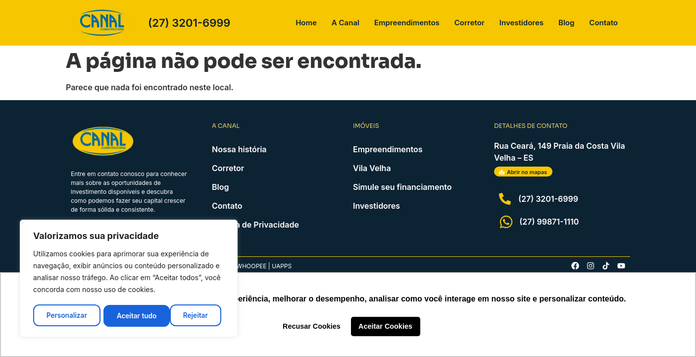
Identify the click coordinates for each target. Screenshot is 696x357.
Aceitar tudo (191, 315)
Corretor (469, 22)
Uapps (282, 266)
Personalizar (66, 315)
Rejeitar (129, 315)
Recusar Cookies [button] (312, 326)
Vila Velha (372, 168)
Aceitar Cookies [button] (385, 326)
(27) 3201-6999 (189, 22)
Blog (566, 22)
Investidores (521, 22)
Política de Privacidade (255, 225)
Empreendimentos (407, 22)
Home (306, 22)
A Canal (345, 22)
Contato (603, 22)
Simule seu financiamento (402, 187)
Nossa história (239, 149)
